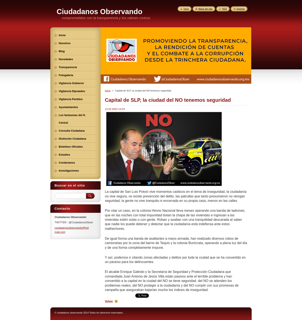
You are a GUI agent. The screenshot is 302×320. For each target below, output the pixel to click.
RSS (224, 9)
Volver (109, 301)
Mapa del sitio (205, 9)
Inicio (108, 90)
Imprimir (241, 9)
